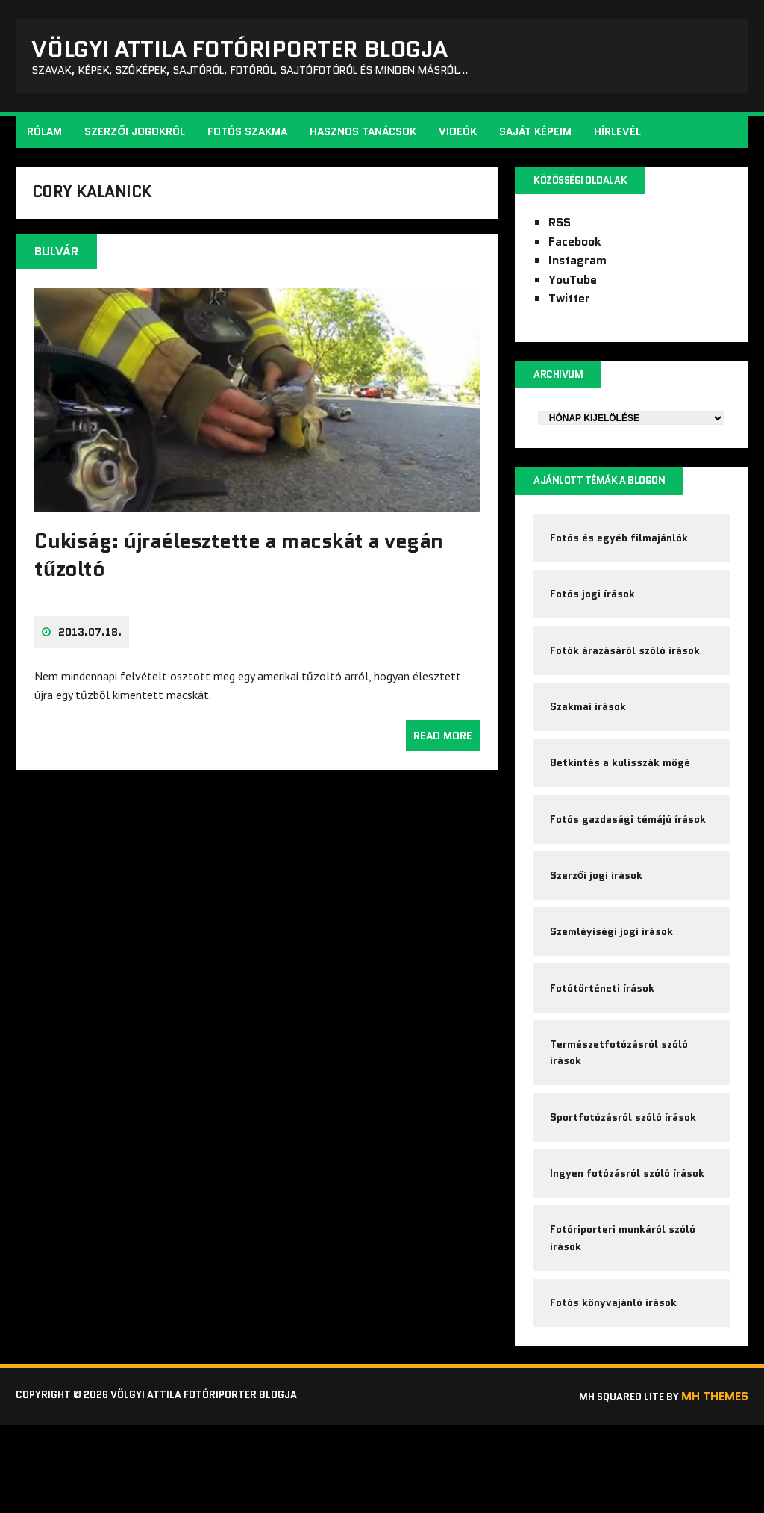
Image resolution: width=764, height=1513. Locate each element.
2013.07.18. (93, 651)
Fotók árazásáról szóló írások (626, 678)
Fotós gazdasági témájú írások (629, 862)
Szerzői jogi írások (598, 924)
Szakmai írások (589, 740)
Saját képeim (538, 138)
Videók (461, 138)
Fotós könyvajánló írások (614, 1388)
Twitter (568, 308)
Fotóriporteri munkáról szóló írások (624, 1318)
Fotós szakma (250, 138)
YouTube (572, 289)
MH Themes (711, 1485)
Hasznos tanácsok (366, 138)
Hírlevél (620, 138)
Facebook (574, 250)
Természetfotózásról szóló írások (620, 1117)
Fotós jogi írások (593, 616)
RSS (559, 231)
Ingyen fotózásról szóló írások (628, 1248)
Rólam (47, 138)
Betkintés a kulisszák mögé (621, 801)
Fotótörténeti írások (603, 1047)
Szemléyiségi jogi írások (612, 985)
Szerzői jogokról (137, 138)
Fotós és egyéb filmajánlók (620, 554)
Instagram (577, 270)
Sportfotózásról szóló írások (624, 1187)
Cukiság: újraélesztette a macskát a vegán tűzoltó (241, 574)
